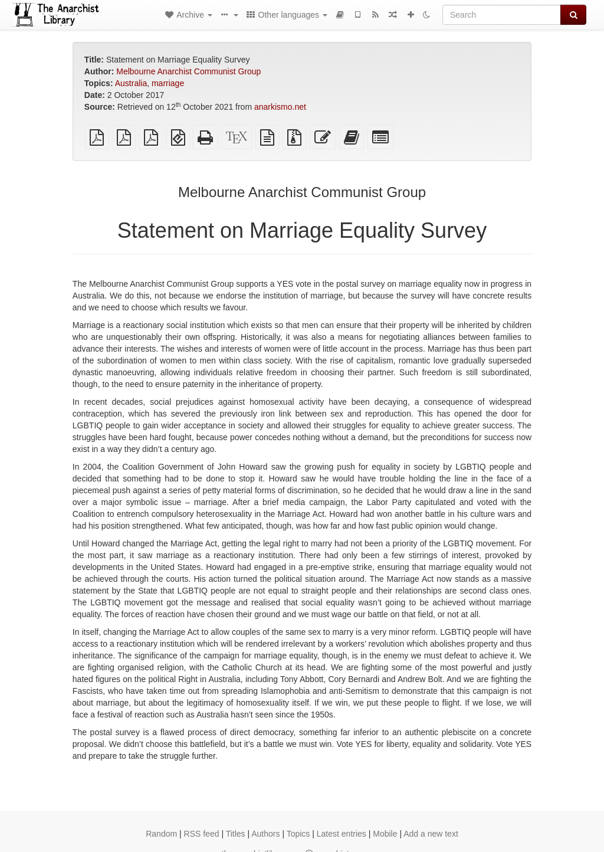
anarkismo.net (280, 107)
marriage (168, 83)
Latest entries (341, 833)
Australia (131, 83)
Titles (235, 833)
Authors (265, 833)
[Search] (501, 15)
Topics (298, 833)
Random (161, 833)
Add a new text (430, 833)
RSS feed (201, 833)
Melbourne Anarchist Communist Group (188, 71)
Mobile (385, 833)
